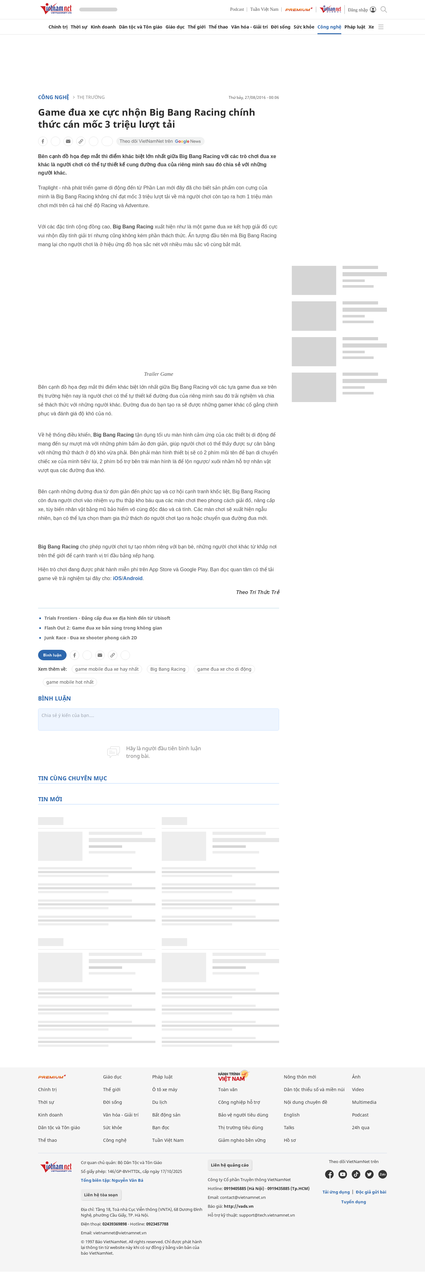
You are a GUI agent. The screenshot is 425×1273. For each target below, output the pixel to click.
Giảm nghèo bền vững (242, 1140)
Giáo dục (175, 27)
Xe (371, 27)
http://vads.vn (239, 1206)
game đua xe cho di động (224, 669)
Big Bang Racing (168, 669)
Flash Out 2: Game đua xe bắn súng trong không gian (103, 628)
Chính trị (58, 27)
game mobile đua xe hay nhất (107, 669)
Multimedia (364, 1102)
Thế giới (197, 27)
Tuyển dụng (353, 1202)
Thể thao (218, 27)
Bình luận (52, 655)
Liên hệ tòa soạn (101, 1195)
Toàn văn (228, 1089)
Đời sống (281, 27)
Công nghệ (329, 27)
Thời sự (79, 27)
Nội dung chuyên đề (305, 1102)
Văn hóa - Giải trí (249, 27)
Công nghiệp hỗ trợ (239, 1102)
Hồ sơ (290, 1140)
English (292, 1115)
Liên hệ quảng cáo (230, 1165)
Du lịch (159, 1102)
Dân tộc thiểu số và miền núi (314, 1089)
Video (358, 1089)
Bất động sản (166, 1115)
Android (132, 578)
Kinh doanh (103, 27)
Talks (289, 1127)
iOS (117, 578)
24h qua (360, 1127)
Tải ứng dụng (336, 1192)
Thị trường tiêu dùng (240, 1127)
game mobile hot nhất (70, 682)
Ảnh (356, 1077)
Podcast (237, 9)
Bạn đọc (160, 1127)
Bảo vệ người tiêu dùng (243, 1115)
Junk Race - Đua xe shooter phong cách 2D (90, 638)
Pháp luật (354, 27)
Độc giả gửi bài (371, 1192)
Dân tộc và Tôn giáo (140, 27)
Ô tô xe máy (164, 1089)
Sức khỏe (304, 27)
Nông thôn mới (300, 1077)
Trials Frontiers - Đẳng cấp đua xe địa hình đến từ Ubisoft (107, 618)
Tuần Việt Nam (264, 9)
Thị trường (91, 97)
